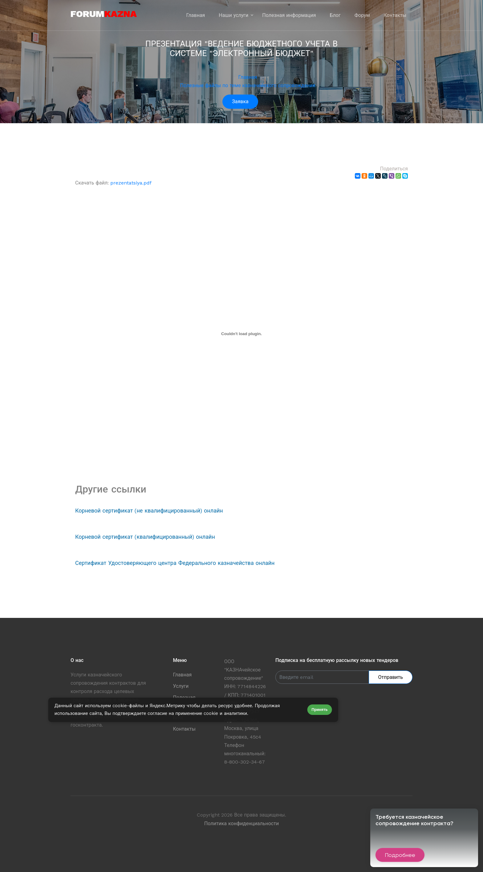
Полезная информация (289, 15)
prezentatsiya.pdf (131, 183)
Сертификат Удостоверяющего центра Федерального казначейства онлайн (174, 563)
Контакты (395, 15)
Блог (335, 15)
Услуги (181, 686)
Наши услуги (233, 15)
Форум (362, 15)
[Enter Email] (322, 677)
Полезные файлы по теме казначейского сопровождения (247, 85)
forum (104, 13)
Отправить (390, 677)
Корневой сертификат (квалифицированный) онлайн (145, 536)
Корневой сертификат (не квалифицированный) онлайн (149, 510)
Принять (319, 709)
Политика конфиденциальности (241, 823)
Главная (195, 15)
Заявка (240, 101)
